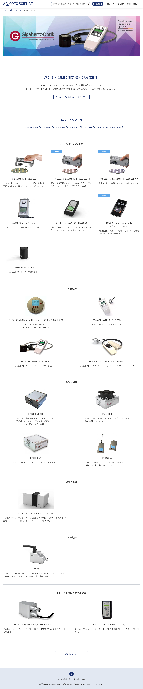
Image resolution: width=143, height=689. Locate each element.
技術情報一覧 (71, 654)
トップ (5, 10)
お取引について (79, 679)
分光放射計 (60, 127)
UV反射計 (88, 127)
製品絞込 (97, 4)
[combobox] (70, 4)
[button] (121, 4)
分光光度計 (74, 127)
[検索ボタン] (88, 4)
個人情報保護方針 (64, 679)
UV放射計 (47, 127)
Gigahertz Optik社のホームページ (71, 97)
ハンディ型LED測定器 (29, 127)
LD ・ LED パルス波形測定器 (109, 127)
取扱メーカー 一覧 (16, 10)
